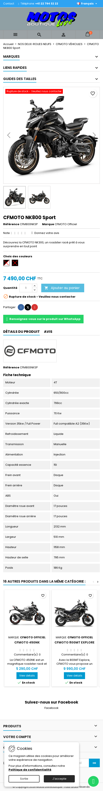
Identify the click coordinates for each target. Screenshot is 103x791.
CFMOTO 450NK (27, 642)
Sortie (24, 779)
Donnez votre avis (46, 233)
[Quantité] (25, 288)
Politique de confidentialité (30, 770)
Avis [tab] (48, 331)
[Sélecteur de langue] (87, 3)
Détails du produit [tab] (21, 331)
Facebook (51, 708)
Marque (48, 224)
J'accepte (59, 779)
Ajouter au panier (62, 287)
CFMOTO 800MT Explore (74, 642)
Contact (8, 3)
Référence (11, 224)
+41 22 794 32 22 (46, 3)
